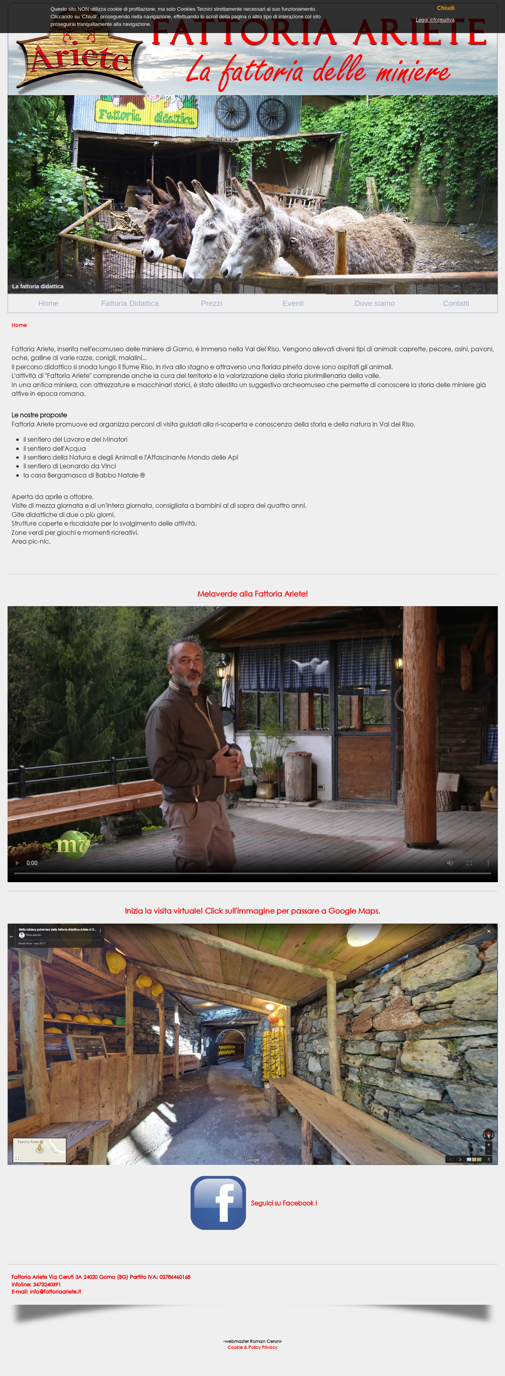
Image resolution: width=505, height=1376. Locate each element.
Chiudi (445, 8)
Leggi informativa (435, 20)
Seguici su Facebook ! (283, 1202)
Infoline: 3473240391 (36, 1284)
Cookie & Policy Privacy (252, 1347)
